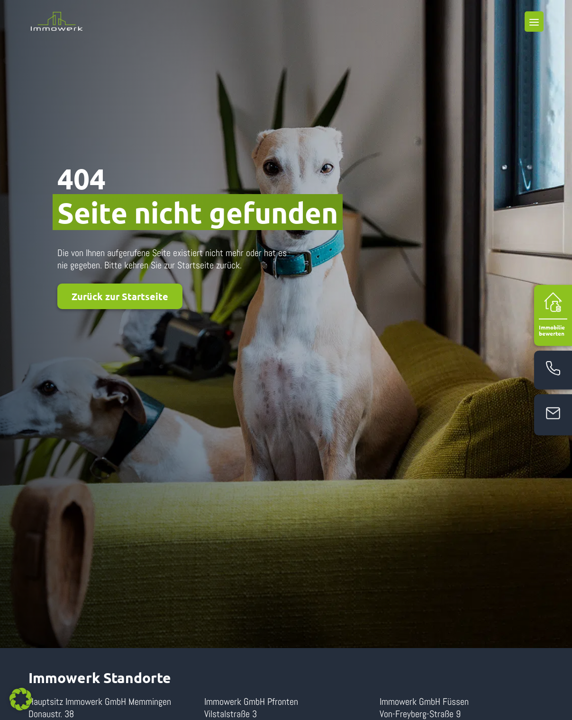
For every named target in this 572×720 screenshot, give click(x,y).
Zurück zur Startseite (120, 296)
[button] (21, 699)
